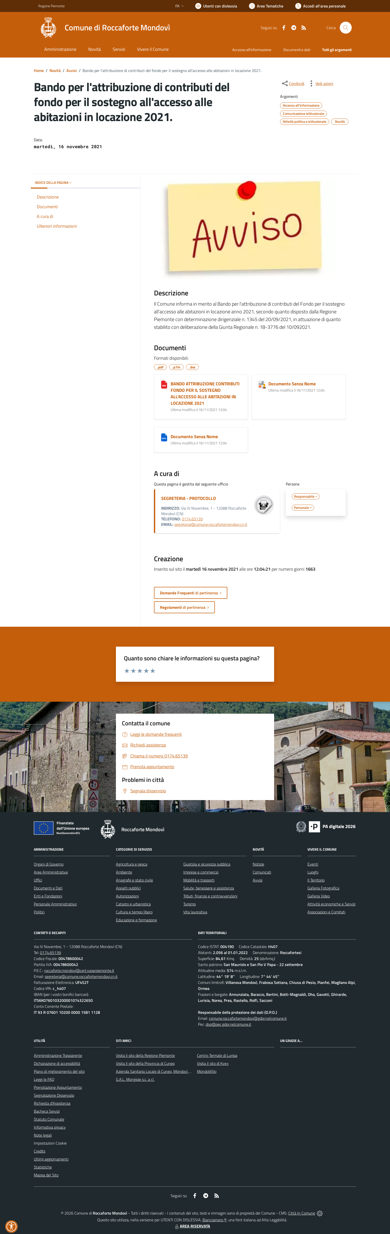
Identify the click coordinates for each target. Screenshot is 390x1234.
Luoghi (312, 872)
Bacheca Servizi (47, 1111)
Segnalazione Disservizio (54, 1095)
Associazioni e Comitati (326, 912)
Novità (55, 70)
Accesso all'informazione (251, 50)
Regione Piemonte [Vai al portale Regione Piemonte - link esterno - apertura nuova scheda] (51, 5)
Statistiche (43, 1167)
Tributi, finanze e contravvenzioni (210, 896)
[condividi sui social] (292, 83)
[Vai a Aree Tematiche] (266, 6)
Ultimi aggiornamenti (51, 1159)
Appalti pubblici (128, 888)
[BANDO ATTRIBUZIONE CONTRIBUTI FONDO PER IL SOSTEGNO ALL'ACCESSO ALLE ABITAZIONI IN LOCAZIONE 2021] (164, 385)
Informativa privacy (50, 1127)
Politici (39, 912)
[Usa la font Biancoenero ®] (216, 6)
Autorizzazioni (127, 896)
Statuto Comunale (49, 1119)
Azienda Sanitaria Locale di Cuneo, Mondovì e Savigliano (162, 1071)
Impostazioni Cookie (50, 1143)
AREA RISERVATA (192, 1226)
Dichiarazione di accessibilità (57, 1063)
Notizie (258, 864)
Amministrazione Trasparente (58, 1055)
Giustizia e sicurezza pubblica (206, 864)
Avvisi (71, 70)
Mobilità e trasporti (198, 880)
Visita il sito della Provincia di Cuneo (145, 1063)
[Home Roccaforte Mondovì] (104, 27)
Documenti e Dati (48, 888)
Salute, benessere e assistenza (208, 888)
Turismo (189, 904)
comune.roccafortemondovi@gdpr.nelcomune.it (248, 1018)
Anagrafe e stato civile (134, 880)
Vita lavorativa (195, 912)
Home (39, 70)
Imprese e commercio (200, 872)
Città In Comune (301, 1213)
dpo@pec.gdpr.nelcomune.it (228, 1024)
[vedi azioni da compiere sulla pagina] (320, 83)
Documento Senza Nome (292, 383)
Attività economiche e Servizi (331, 904)
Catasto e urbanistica (133, 904)
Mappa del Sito (46, 1175)
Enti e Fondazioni (48, 896)
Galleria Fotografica (323, 888)
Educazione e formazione (136, 920)
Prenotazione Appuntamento (58, 1087)
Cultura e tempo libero (134, 912)
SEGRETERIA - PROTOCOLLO (188, 498)
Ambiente (124, 872)
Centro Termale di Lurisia (217, 1055)
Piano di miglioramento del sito (59, 1071)
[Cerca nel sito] (346, 28)
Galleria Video (318, 896)
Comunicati (262, 872)
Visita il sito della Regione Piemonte (145, 1055)
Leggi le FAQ (44, 1079)
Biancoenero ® (214, 1220)
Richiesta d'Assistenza (52, 1103)
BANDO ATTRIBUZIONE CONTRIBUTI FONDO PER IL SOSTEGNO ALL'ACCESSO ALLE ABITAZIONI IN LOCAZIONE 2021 (205, 393)
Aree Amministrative (51, 872)
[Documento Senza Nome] (262, 385)
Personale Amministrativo (55, 904)
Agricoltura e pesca (131, 864)
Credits (39, 1151)
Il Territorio (316, 880)
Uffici (38, 880)
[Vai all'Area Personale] (320, 6)
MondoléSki (206, 1071)
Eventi (312, 864)
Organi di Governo (48, 864)
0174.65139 (192, 519)
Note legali (43, 1135)
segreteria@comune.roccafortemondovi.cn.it (210, 524)
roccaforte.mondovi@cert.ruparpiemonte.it (79, 970)
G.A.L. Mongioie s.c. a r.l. (135, 1079)
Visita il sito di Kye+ (213, 1063)
